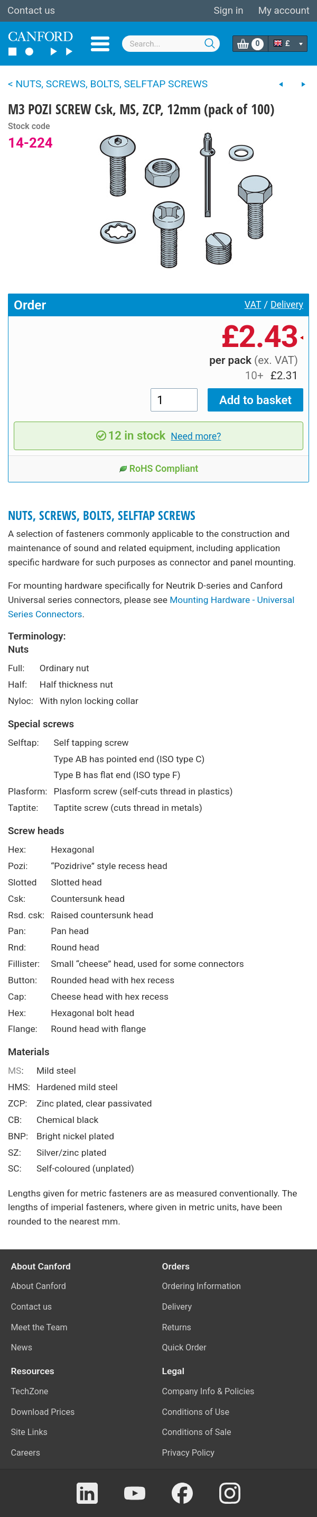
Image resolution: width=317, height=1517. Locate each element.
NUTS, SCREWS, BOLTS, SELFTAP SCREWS (101, 515)
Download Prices (43, 1412)
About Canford (38, 1286)
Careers (26, 1453)
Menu (100, 43)
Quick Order (184, 1347)
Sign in (228, 10)
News (22, 1347)
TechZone (30, 1391)
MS (14, 1070)
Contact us (31, 10)
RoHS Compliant (159, 468)
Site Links (29, 1432)
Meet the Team (39, 1327)
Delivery (287, 304)
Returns (176, 1327)
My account (284, 10)
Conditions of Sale (196, 1432)
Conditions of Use (196, 1412)
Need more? (196, 436)
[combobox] (171, 43)
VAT (253, 304)
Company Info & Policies (208, 1391)
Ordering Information (201, 1286)
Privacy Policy (188, 1453)
